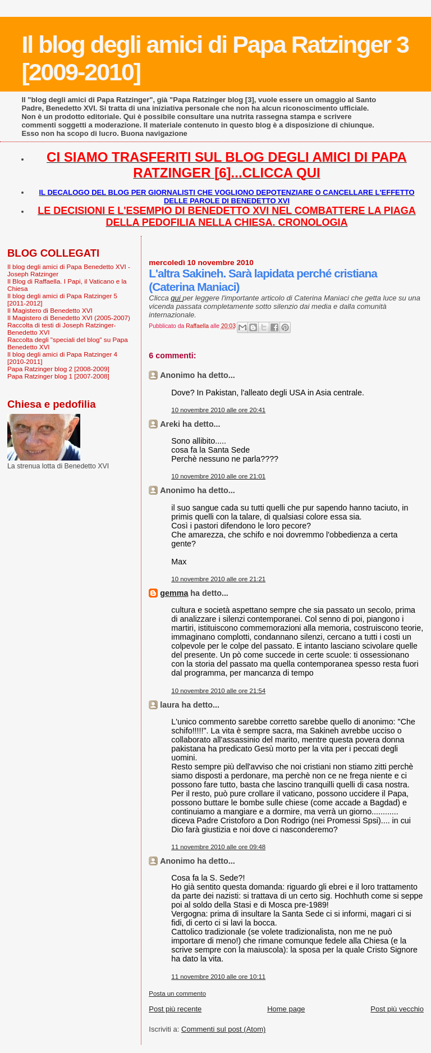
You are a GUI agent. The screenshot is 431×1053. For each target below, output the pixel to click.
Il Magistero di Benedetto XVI (50, 310)
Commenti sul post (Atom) (223, 1029)
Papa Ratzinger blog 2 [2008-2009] (58, 368)
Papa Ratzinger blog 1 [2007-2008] (58, 376)
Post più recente (175, 1009)
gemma (174, 593)
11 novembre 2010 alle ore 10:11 (218, 976)
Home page (286, 1009)
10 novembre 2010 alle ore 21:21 (218, 579)
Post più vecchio (397, 1009)
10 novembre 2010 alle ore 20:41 (218, 410)
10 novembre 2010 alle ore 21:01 (218, 476)
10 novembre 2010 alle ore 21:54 (218, 690)
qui (176, 298)
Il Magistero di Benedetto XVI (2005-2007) (68, 317)
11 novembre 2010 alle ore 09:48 (218, 847)
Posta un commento (177, 993)
